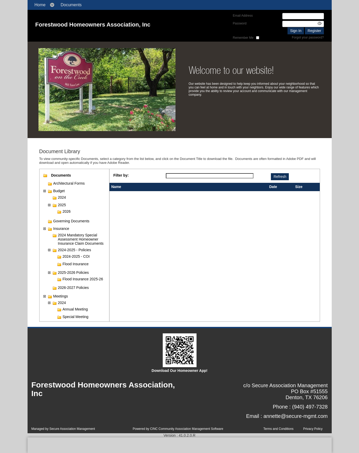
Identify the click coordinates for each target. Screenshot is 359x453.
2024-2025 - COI (76, 256)
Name (116, 187)
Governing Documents (71, 221)
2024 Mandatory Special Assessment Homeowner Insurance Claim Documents (81, 239)
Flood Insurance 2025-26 (83, 279)
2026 (67, 211)
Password (240, 23)
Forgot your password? (308, 37)
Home (40, 5)
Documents (71, 5)
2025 (62, 205)
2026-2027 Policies (73, 288)
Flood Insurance (76, 264)
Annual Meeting (75, 309)
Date (273, 187)
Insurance (61, 228)
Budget (59, 191)
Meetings (60, 296)
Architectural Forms (69, 183)
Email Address (243, 15)
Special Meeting (76, 317)
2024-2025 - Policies (74, 250)
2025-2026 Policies (73, 272)
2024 (62, 197)
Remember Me (243, 38)
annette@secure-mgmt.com (295, 416)
